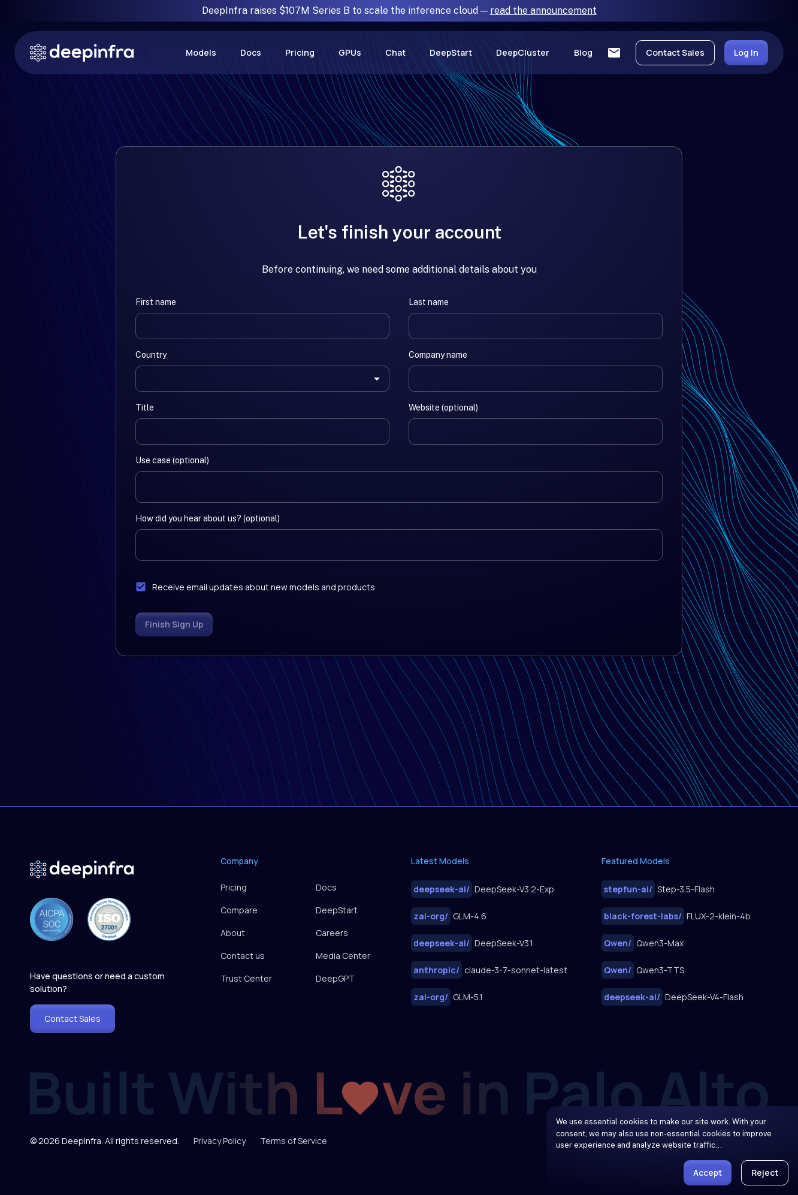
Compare (239, 910)
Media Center (343, 955)
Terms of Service (293, 1140)
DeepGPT (335, 978)
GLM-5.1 (447, 997)
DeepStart (451, 52)
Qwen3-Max (642, 943)
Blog (583, 52)
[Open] (376, 378)
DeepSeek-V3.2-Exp (482, 889)
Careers (332, 933)
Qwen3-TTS (642, 970)
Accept (707, 1172)
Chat (395, 52)
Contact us (242, 955)
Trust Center (246, 978)
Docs (250, 52)
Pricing (300, 52)
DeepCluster (522, 52)
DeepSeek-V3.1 (472, 943)
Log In (746, 52)
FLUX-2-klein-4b (676, 916)
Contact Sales (675, 52)
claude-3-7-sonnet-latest (489, 970)
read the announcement (543, 10)
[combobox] (253, 378)
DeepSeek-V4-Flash (672, 997)
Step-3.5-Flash (658, 889)
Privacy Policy (220, 1140)
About (232, 933)
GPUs (349, 52)
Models (201, 52)
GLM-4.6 (448, 916)
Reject (764, 1172)
